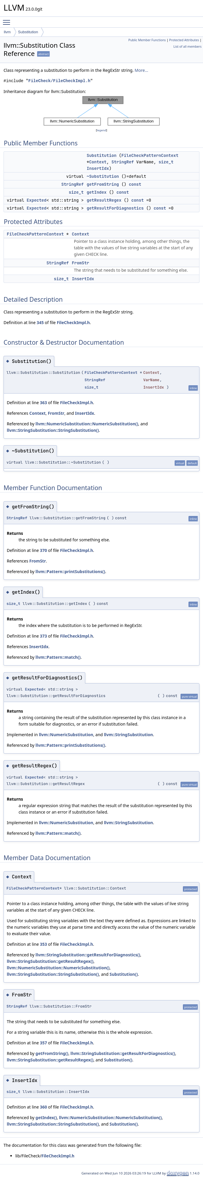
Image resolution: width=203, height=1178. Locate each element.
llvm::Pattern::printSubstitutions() (70, 571)
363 (43, 402)
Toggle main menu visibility (8, 20)
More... (141, 70)
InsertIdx (98, 168)
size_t (165, 162)
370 (43, 550)
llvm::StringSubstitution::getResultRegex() (50, 961)
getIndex (97, 192)
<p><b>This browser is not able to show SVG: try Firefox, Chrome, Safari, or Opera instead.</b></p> (101, 111)
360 (43, 1107)
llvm (7, 32)
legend (101, 130)
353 (43, 944)
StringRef (123, 162)
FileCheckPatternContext (149, 155)
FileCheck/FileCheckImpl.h (59, 81)
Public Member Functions (147, 40)
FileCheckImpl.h (73, 322)
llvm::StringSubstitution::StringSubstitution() (53, 430)
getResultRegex (104, 200)
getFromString (103, 184)
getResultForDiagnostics (115, 208)
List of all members (187, 46)
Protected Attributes (184, 40)
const (135, 184)
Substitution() (123, 974)
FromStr (80, 263)
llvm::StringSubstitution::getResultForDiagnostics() (87, 955)
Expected (36, 200)
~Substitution (103, 176)
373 (43, 636)
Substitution (28, 32)
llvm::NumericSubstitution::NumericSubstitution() (86, 424)
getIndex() (46, 1117)
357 (43, 1043)
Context (98, 162)
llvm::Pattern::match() (58, 657)
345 (40, 322)
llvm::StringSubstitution (128, 734)
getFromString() (51, 1053)
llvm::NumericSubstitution (66, 734)
